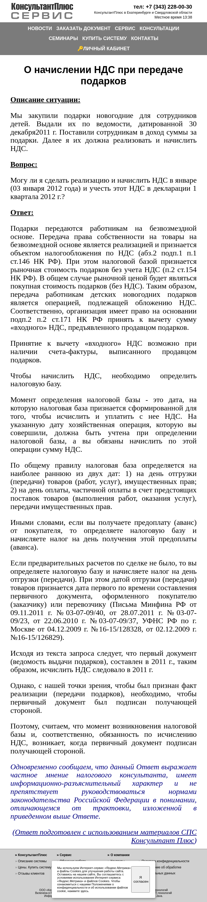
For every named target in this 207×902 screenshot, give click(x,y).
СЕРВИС (125, 28)
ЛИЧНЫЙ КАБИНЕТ (106, 48)
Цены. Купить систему (34, 867)
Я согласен (140, 879)
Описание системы (32, 861)
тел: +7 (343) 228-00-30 (162, 7)
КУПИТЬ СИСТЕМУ (104, 38)
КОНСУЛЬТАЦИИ (159, 28)
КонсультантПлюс (32, 855)
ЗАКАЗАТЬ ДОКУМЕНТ (83, 28)
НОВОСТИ (40, 28)
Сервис (66, 855)
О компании (120, 855)
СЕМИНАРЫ (63, 38)
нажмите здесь (78, 891)
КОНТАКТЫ (144, 38)
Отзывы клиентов (31, 873)
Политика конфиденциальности (165, 861)
